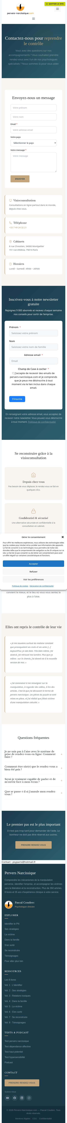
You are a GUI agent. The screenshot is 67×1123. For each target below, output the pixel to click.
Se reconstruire (12, 950)
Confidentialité (45, 1118)
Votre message (18, 150)
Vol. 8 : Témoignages (15, 1022)
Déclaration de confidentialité (41, 586)
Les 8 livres (10, 980)
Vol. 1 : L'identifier (13, 985)
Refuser (33, 571)
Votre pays (15, 137)
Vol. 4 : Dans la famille (16, 1001)
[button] (62, 537)
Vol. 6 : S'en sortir (13, 1012)
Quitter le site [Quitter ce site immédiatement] (55, 4)
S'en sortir (10, 945)
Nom (12, 341)
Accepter (33, 563)
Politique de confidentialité (42, 421)
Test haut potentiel (14, 1052)
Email (13, 124)
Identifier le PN (12, 924)
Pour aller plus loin (14, 961)
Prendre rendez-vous (33, 845)
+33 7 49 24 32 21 (18, 227)
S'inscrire (17, 399)
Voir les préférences (33, 579)
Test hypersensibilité (15, 1057)
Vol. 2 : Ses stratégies (15, 990)
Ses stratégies (12, 929)
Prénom (13, 327)
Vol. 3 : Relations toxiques (17, 996)
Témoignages (11, 956)
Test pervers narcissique (17, 1041)
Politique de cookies (20, 586)
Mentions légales (22, 1118)
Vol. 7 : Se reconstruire (16, 1017)
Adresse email (32, 355)
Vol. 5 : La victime (13, 1006)
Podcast (9, 1062)
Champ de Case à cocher (32, 369)
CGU (34, 1118)
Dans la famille (12, 940)
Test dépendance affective (18, 1046)
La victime (10, 934)
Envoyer (20, 178)
